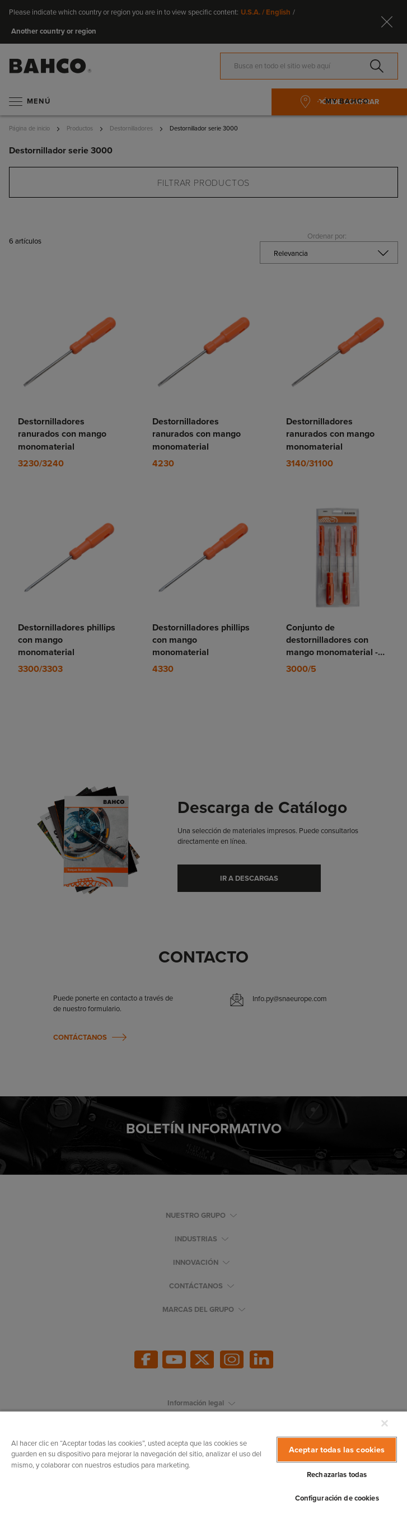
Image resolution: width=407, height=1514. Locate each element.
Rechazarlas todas (337, 1474)
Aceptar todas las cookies (337, 1449)
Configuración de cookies (337, 1498)
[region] (203, 1462)
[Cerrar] (384, 1423)
